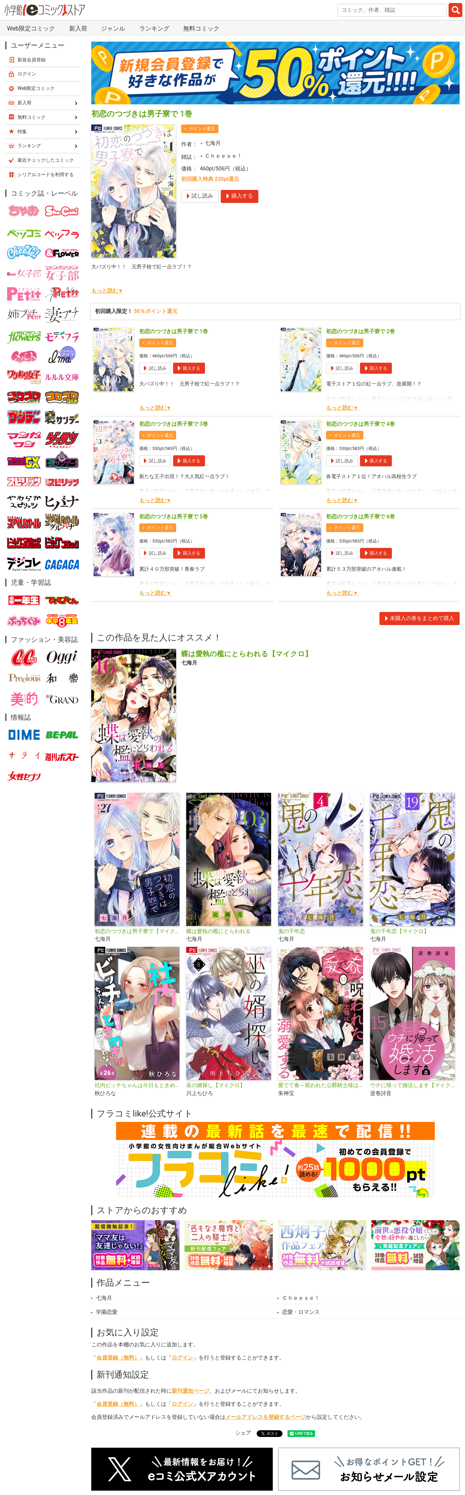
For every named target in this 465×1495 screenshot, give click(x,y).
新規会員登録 (31, 59)
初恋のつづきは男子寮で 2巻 (360, 331)
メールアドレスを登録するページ (265, 1417)
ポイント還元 (202, 128)
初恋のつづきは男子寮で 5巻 (173, 517)
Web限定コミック (31, 28)
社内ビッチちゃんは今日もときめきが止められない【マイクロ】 (138, 1085)
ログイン (182, 1358)
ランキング (154, 28)
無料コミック (201, 28)
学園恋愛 (106, 1312)
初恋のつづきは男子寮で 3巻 (173, 424)
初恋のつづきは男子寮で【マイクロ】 (138, 931)
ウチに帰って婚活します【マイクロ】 (413, 1085)
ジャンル (113, 28)
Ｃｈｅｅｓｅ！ (223, 156)
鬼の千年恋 (291, 931)
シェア (243, 1433)
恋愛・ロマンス (301, 1312)
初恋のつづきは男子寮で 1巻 (173, 331)
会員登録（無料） (118, 1358)
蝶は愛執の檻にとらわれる (218, 931)
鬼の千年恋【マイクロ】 (399, 931)
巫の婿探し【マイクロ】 (215, 1085)
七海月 (213, 143)
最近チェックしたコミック (45, 160)
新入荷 (78, 28)
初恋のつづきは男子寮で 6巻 (360, 517)
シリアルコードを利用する (45, 174)
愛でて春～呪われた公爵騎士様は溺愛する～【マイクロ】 (321, 1085)
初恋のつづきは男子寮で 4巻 (360, 424)
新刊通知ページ (190, 1391)
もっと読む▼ (107, 291)
